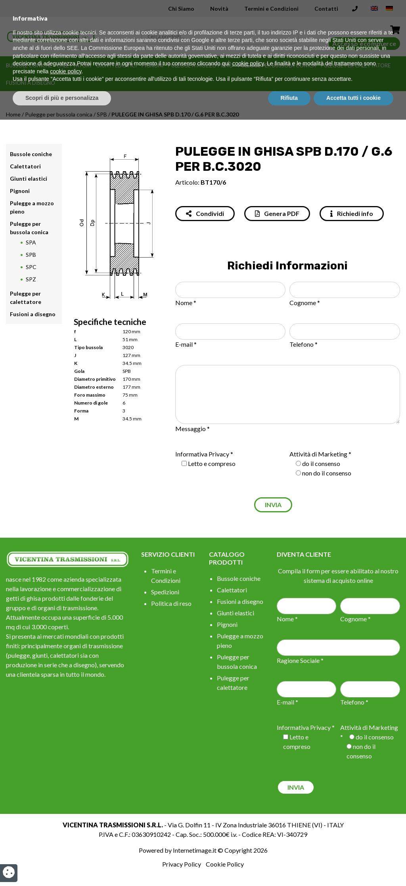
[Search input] (221, 36)
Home (13, 114)
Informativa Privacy (202, 454)
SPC (31, 267)
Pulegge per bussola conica (277, 65)
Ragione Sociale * (300, 660)
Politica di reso (171, 603)
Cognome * (304, 302)
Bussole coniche (29, 65)
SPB (102, 114)
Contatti (326, 8)
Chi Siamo (181, 8)
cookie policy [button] (248, 830)
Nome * (185, 302)
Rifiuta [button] (289, 864)
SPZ (31, 279)
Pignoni (152, 65)
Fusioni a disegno (30, 83)
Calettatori (74, 65)
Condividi (205, 213)
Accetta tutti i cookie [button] (353, 864)
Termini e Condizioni (271, 8)
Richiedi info (351, 213)
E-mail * (186, 344)
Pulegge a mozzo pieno (200, 65)
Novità (219, 8)
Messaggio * (192, 428)
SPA (31, 242)
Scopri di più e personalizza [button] (61, 864)
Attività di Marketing (318, 454)
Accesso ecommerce (364, 43)
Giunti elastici (116, 65)
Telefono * (303, 344)
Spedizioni (165, 592)
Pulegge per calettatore (356, 65)
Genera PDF (277, 213)
